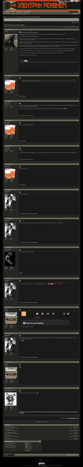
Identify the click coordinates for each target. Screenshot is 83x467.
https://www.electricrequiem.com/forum (66, 50)
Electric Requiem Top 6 (9, 429)
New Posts (7, 11)
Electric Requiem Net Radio (10, 432)
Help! (11, 16)
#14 (77, 388)
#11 (77, 307)
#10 (77, 278)
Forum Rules (27, 450)
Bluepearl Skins (44, 466)
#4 (77, 120)
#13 (77, 361)
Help (77, 0)
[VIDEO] (26, 447)
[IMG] (26, 445)
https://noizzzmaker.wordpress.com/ (26, 115)
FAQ (10, 13)
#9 (77, 247)
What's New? (19, 11)
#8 (77, 218)
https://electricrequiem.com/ (33, 36)
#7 (77, 189)
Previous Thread (39, 421)
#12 (77, 333)
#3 (77, 100)
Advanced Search (76, 13)
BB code (26, 443)
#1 (77, 29)
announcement (36, 42)
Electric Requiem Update (9, 426)
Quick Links (24, 13)
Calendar (12, 13)
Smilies (26, 444)
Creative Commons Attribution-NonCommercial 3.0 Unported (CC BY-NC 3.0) (49, 465)
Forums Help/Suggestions (18, 16)
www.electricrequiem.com (40, 283)
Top (77, 418)
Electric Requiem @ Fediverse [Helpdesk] (16, 25)
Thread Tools (65, 27)
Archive (74, 454)
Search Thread (71, 27)
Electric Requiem (8, 435)
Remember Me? (63, 2)
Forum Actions (17, 13)
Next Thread (45, 421)
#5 (77, 145)
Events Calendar (27, 11)
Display (76, 27)
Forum (13, 11)
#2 (77, 75)
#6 (77, 164)
